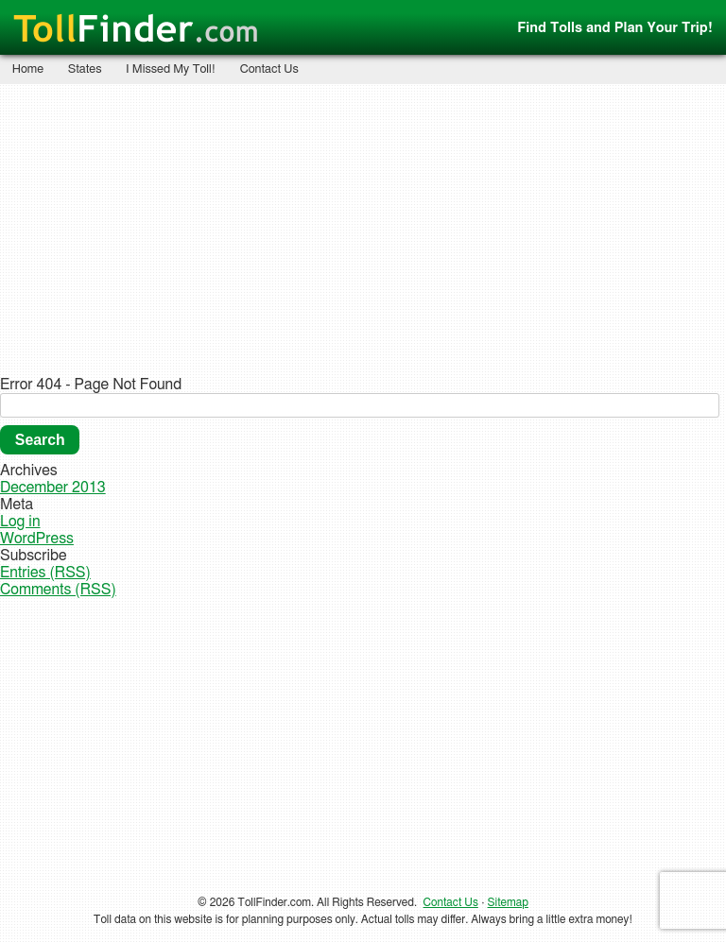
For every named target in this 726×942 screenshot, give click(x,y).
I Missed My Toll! (171, 69)
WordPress (37, 538)
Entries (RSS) (45, 572)
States (85, 69)
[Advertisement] (363, 228)
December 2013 (53, 487)
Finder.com (135, 30)
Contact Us (269, 69)
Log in (20, 521)
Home (27, 69)
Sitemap (508, 902)
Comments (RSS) (58, 589)
